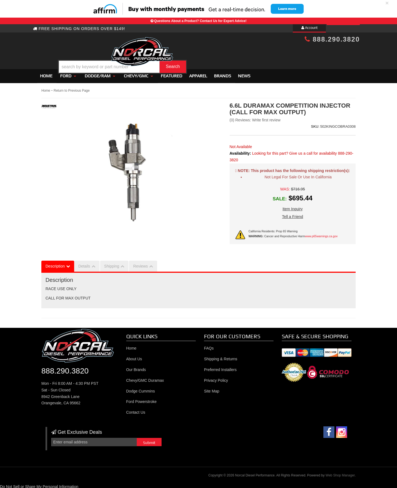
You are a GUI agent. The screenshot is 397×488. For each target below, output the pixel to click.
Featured (171, 73)
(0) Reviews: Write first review (255, 118)
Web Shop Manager (340, 473)
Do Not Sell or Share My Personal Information (39, 484)
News (244, 73)
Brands (222, 73)
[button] (203, 53)
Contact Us (135, 410)
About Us (134, 357)
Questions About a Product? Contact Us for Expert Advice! (200, 21)
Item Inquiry (293, 207)
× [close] (387, 3)
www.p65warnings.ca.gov (321, 234)
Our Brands (136, 367)
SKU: (315, 124)
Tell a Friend (292, 214)
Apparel (198, 73)
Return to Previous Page (71, 88)
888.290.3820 (332, 39)
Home (46, 73)
